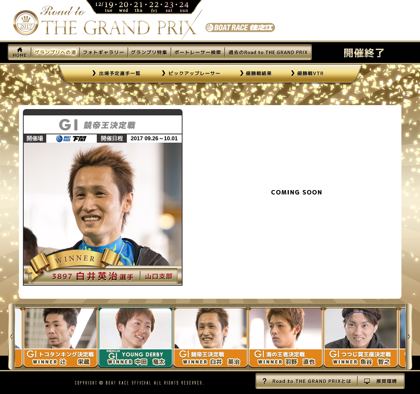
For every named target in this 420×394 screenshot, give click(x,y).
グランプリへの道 (55, 52)
